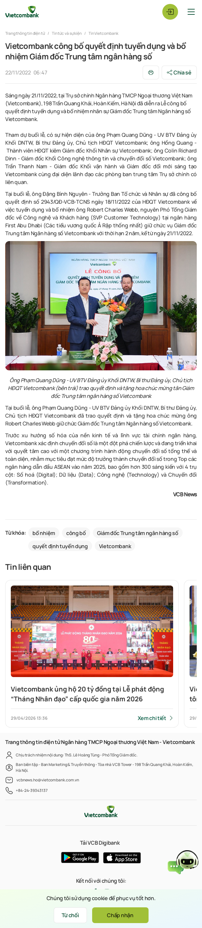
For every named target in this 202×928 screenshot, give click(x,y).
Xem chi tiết (152, 718)
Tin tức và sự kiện (67, 33)
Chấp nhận (120, 915)
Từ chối (70, 915)
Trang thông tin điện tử (25, 33)
